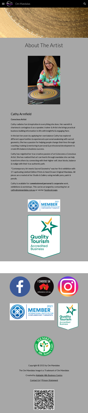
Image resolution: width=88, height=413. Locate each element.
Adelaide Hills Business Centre (49, 375)
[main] (44, 45)
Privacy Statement (50, 380)
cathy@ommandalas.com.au (23, 190)
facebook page (50, 190)
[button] (3, 3)
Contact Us (35, 380)
